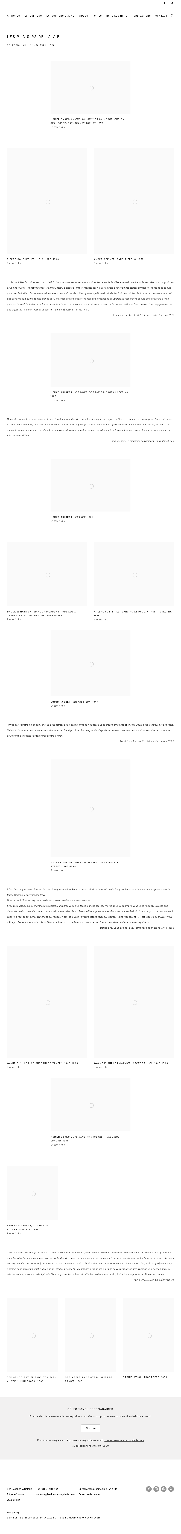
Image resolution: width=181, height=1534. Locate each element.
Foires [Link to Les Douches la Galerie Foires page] (97, 15)
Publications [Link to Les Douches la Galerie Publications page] (141, 15)
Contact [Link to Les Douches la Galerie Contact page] (161, 15)
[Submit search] (172, 15)
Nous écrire (164, 1489)
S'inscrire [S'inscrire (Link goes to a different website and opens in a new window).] (91, 1428)
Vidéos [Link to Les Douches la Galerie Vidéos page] (83, 15)
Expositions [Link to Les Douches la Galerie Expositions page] (33, 15)
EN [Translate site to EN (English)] (172, 2)
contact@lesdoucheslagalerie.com (124, 1440)
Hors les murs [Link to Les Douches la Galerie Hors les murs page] (116, 15)
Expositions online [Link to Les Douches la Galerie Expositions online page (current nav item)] (60, 15)
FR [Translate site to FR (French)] (166, 2)
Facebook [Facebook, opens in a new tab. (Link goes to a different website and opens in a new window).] (149, 1489)
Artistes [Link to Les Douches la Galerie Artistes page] (13, 15)
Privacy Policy (13, 1512)
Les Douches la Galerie (32, 9)
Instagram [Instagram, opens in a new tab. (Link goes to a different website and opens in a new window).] (156, 1489)
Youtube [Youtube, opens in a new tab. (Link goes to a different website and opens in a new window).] (171, 1489)
